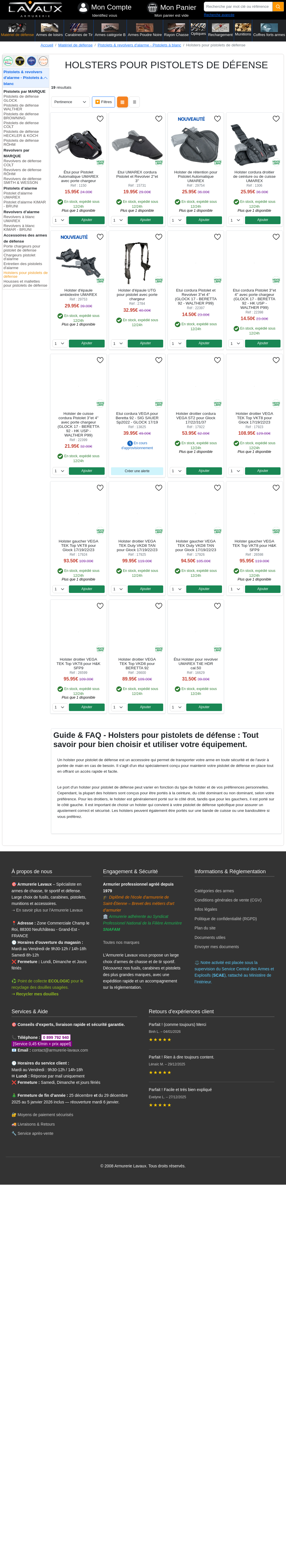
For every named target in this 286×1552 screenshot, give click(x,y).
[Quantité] (278, 7)
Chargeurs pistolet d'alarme (19, 257)
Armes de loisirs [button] (49, 30)
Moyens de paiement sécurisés (45, 1114)
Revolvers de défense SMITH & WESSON (22, 181)
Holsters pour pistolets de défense (25, 275)
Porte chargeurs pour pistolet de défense (21, 248)
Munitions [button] (243, 29)
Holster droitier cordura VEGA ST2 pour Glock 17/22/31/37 (196, 417)
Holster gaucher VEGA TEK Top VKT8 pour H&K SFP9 (254, 545)
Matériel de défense (75, 45)
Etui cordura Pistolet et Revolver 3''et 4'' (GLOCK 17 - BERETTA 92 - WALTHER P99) (196, 296)
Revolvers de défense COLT (22, 163)
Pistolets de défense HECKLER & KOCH (21, 133)
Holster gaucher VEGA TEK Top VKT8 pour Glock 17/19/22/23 (78, 545)
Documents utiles (210, 937)
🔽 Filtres (103, 102)
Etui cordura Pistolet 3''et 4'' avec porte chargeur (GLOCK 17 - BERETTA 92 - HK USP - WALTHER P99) (254, 299)
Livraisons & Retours (36, 1124)
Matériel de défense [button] (17, 30)
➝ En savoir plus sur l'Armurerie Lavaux (48, 910)
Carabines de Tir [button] (79, 30)
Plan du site (205, 928)
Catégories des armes (214, 891)
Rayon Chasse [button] (176, 30)
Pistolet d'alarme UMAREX (17, 195)
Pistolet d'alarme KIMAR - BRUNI (24, 204)
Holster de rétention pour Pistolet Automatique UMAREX (195, 176)
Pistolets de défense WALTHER (21, 107)
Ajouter (86, 220)
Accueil (47, 45)
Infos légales (206, 909)
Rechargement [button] (220, 30)
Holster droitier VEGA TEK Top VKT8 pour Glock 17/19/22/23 (254, 417)
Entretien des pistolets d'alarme (22, 266)
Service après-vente (36, 1133)
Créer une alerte (137, 471)
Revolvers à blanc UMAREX (19, 219)
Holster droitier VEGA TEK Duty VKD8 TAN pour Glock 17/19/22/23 (137, 545)
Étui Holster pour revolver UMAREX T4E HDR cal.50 (196, 663)
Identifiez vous (104, 15)
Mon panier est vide (172, 15)
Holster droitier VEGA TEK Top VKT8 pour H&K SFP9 (78, 663)
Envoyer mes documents (217, 946)
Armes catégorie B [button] (110, 30)
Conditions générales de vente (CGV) (228, 900)
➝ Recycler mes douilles (35, 994)
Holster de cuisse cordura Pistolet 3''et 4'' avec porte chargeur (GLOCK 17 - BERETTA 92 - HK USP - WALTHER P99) (78, 424)
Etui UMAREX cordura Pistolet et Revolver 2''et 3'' (137, 176)
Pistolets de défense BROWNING (21, 116)
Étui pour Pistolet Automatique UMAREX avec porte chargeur (78, 176)
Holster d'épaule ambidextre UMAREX (78, 292)
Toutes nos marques (121, 942)
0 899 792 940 (56, 1037)
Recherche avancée (219, 15)
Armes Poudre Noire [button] (145, 30)
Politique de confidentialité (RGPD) (226, 918)
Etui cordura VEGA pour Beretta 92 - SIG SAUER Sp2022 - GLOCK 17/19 (137, 417)
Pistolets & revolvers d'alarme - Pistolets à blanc (139, 45)
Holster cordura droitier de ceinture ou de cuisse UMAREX (254, 176)
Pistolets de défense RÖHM (21, 142)
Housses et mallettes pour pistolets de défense (25, 283)
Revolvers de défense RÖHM (22, 172)
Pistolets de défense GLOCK (21, 98)
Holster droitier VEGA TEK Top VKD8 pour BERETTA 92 (137, 663)
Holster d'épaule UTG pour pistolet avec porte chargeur (137, 294)
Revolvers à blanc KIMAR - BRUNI (19, 228)
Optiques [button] (198, 29)
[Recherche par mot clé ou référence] (238, 7)
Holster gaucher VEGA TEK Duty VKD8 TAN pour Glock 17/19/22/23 (195, 545)
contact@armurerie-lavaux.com (60, 1050)
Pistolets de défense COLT (21, 125)
